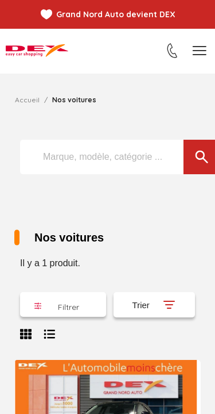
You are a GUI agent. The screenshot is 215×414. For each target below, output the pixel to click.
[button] (63, 304)
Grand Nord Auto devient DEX (115, 14)
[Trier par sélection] (155, 304)
